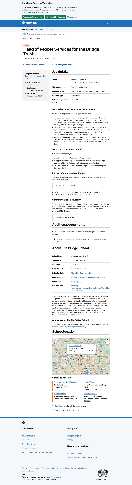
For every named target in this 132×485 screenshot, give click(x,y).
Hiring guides (72, 440)
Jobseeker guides (28, 444)
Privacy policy (35, 468)
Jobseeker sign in (28, 436)
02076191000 (76, 281)
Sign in (108, 23)
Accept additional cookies (33, 17)
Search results (34, 38)
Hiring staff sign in (74, 436)
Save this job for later (63, 65)
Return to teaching (29, 448)
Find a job (25, 440)
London (76, 410)
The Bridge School (75, 346)
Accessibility (64, 468)
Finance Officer (60, 394)
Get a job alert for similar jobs (36, 65)
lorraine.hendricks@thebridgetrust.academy (88, 277)
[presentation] (81, 356)
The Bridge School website (81, 273)
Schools (49, 29)
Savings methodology (79, 468)
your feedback (45, 34)
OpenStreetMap (99, 373)
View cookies (72, 17)
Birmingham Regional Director (65, 382)
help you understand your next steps (87, 194)
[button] (81, 356)
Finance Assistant (90, 394)
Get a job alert (60, 406)
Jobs (41, 29)
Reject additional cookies (55, 17)
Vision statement (28, 471)
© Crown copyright (103, 479)
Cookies (25, 468)
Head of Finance (90, 382)
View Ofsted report (78, 269)
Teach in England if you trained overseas (37, 452)
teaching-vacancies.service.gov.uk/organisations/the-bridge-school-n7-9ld (90, 288)
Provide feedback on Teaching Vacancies (82, 457)
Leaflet (86, 373)
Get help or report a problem (78, 453)
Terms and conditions (50, 468)
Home (24, 38)
